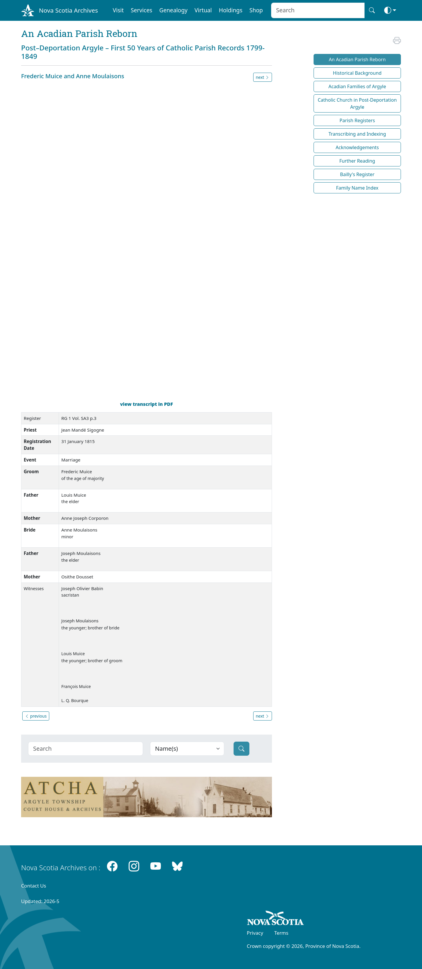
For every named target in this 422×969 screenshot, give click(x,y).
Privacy (255, 932)
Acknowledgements (357, 147)
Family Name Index (357, 188)
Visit (118, 10)
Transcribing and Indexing (357, 134)
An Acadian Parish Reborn (357, 59)
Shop (256, 10)
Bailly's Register (357, 174)
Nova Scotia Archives (68, 10)
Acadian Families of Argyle (357, 86)
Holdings (230, 10)
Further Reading (357, 161)
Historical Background (357, 73)
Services (141, 10)
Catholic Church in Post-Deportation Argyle (357, 103)
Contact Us (33, 885)
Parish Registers (357, 120)
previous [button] (36, 716)
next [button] (262, 77)
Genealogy (173, 10)
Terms (281, 932)
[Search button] (372, 10)
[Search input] (318, 10)
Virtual (203, 10)
